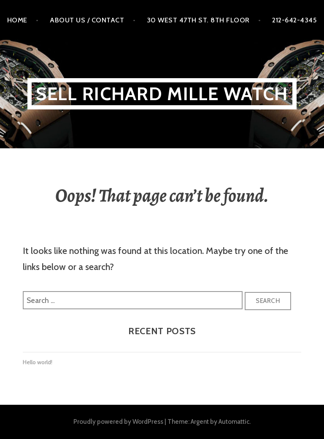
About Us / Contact (87, 20)
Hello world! (37, 362)
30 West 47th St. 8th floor (198, 20)
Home (17, 20)
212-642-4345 (294, 20)
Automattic (234, 421)
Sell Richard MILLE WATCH (162, 93)
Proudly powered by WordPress (118, 421)
